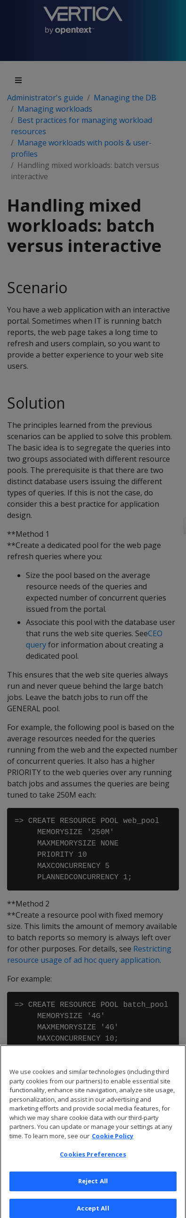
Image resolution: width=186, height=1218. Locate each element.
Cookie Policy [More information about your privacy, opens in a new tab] (112, 1140)
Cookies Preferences (93, 1159)
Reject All (93, 1185)
